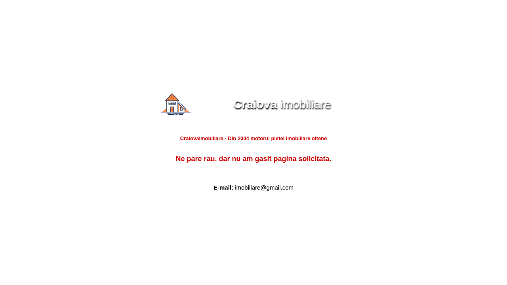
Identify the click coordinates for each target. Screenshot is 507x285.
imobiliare (267, 103)
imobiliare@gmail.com (264, 187)
